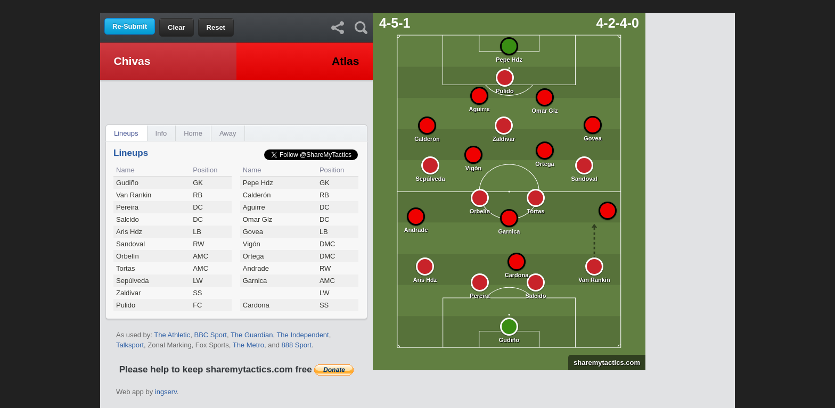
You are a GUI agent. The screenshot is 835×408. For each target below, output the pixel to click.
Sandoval (130, 244)
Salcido (127, 219)
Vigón (251, 244)
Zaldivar (128, 293)
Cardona (256, 305)
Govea (253, 232)
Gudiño (127, 183)
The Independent (302, 335)
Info (161, 133)
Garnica (255, 281)
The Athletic (172, 335)
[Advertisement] (417, 6)
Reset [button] (216, 27)
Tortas (125, 268)
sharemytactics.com (604, 363)
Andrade (256, 268)
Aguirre (254, 207)
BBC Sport (210, 335)
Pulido (125, 305)
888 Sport (296, 345)
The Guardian (252, 335)
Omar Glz (258, 219)
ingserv (166, 392)
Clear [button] (176, 27)
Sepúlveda (132, 281)
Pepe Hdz (258, 183)
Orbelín (127, 256)
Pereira (127, 207)
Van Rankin (133, 195)
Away (227, 133)
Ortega (253, 256)
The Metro (248, 345)
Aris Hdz (129, 232)
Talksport (130, 345)
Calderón (257, 195)
